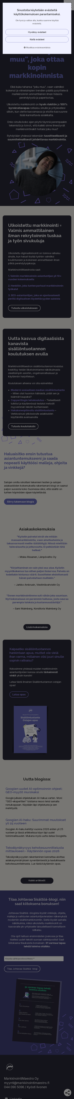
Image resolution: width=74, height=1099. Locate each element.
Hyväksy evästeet (37, 32)
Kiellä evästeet (37, 39)
